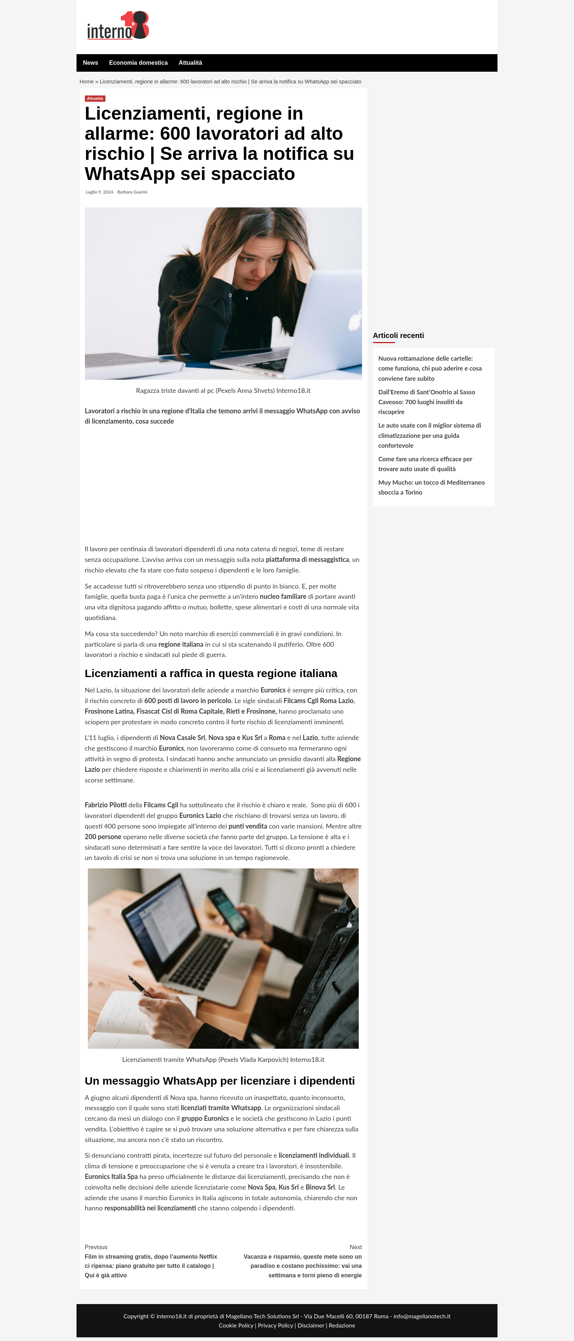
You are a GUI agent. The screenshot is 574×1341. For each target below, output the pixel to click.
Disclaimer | (313, 1328)
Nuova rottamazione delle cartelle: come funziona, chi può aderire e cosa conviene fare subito (430, 372)
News (90, 63)
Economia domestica (138, 63)
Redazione (342, 1328)
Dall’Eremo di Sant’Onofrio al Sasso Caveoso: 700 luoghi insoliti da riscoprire (427, 405)
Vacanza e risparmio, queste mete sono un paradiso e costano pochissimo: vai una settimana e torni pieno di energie (292, 1264)
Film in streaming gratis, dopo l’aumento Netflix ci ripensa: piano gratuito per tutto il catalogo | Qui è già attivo (154, 1264)
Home (87, 83)
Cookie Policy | (238, 1328)
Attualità (190, 63)
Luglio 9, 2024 (99, 195)
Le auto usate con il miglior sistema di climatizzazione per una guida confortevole (430, 438)
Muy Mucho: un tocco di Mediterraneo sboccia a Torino (432, 491)
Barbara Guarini (133, 195)
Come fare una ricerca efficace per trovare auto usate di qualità (426, 467)
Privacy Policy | (277, 1328)
